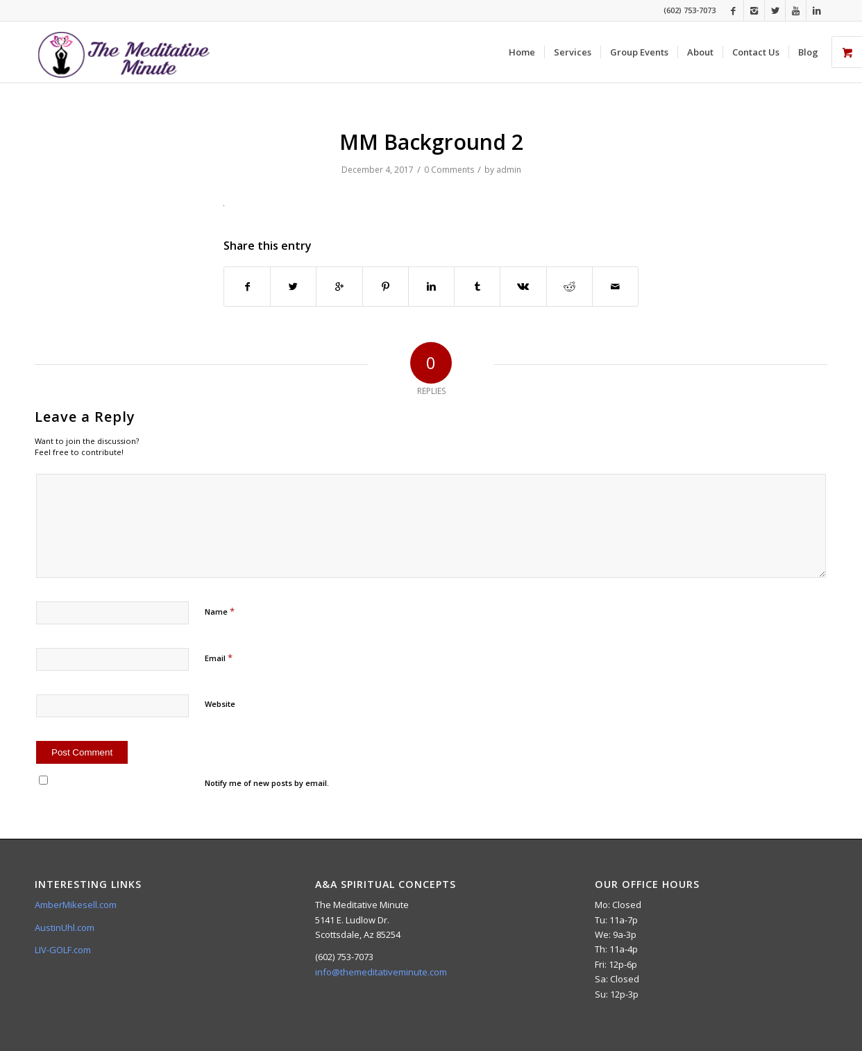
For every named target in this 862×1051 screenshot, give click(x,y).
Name (220, 611)
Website (220, 704)
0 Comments (449, 170)
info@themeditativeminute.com (381, 972)
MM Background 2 (431, 142)
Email (219, 657)
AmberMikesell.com (76, 904)
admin (508, 170)
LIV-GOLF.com (63, 949)
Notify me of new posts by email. (267, 783)
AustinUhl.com (64, 927)
